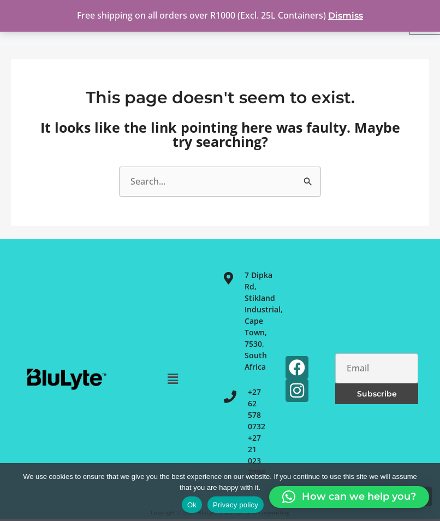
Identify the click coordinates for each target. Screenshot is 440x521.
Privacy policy (235, 505)
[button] (173, 378)
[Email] (376, 368)
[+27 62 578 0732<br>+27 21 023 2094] (230, 396)
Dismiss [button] (345, 15)
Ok (192, 505)
